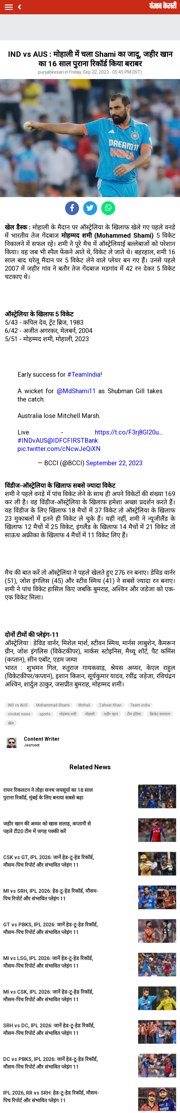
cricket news (19, 714)
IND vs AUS (17, 705)
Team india (140, 705)
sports (44, 714)
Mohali (84, 705)
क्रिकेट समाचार (160, 714)
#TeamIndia (83, 374)
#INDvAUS (32, 440)
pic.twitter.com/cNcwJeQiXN (59, 449)
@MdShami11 (76, 391)
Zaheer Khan (110, 705)
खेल (11, 723)
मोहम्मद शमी (67, 714)
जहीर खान (110, 714)
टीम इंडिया (134, 714)
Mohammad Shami (53, 705)
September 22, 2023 (114, 463)
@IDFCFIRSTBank (72, 440)
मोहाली (90, 714)
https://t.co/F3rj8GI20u (127, 432)
